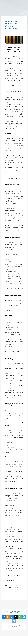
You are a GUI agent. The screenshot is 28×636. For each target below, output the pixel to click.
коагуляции (9, 61)
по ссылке (18, 590)
